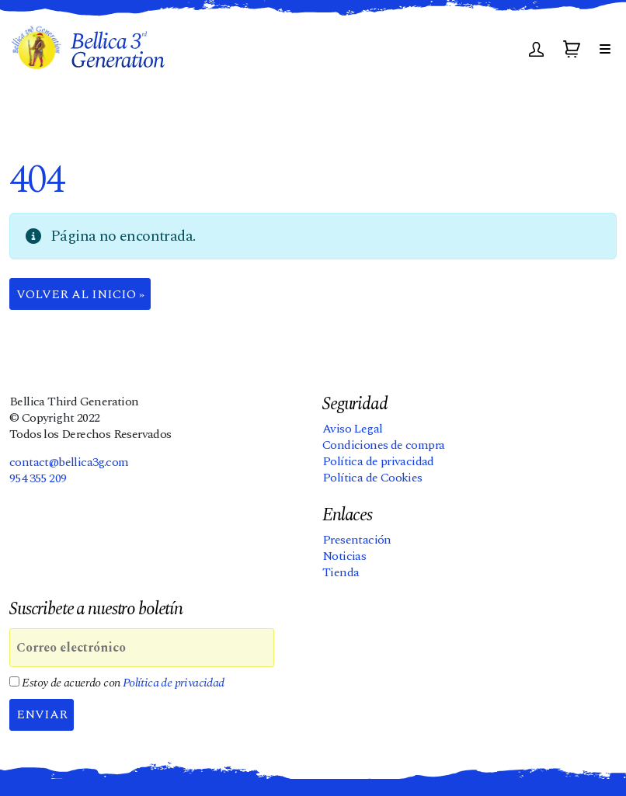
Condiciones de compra (383, 445)
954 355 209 (37, 478)
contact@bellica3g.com (68, 462)
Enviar (42, 714)
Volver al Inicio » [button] (80, 294)
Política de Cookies (372, 477)
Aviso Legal (352, 428)
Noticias (344, 556)
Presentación (356, 539)
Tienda (340, 572)
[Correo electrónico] (141, 647)
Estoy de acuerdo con (116, 683)
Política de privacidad (378, 461)
